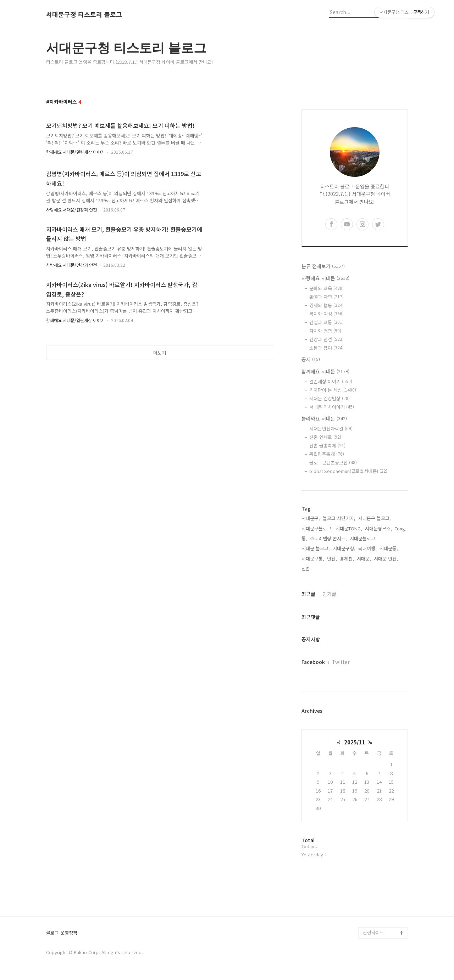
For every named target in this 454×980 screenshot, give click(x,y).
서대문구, (310, 518)
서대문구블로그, (317, 528)
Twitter (341, 661)
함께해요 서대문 (325, 371)
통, (304, 538)
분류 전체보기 (323, 266)
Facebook (313, 661)
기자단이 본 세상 (332, 390)
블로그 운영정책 (61, 933)
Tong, (400, 528)
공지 (310, 359)
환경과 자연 (326, 296)
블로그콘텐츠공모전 (333, 462)
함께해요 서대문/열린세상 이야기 (75, 152)
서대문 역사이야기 (331, 407)
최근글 (308, 593)
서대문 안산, (386, 558)
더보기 (159, 352)
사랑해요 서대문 (325, 278)
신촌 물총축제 (327, 445)
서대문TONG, (349, 528)
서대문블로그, (363, 538)
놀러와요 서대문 (324, 418)
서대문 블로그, (315, 548)
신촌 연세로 (325, 437)
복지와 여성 (326, 313)
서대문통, (389, 548)
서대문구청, (344, 548)
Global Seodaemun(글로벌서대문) (348, 471)
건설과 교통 (326, 322)
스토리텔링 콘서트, (328, 538)
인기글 (329, 593)
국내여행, (367, 548)
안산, (332, 558)
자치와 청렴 (325, 330)
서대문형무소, (378, 528)
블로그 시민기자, (339, 518)
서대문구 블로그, (374, 518)
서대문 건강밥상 (329, 398)
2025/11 (354, 742)
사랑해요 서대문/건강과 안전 (71, 210)
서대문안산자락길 (331, 428)
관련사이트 (373, 932)
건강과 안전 (326, 339)
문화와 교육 (326, 288)
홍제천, (347, 558)
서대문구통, (312, 558)
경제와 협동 (326, 305)
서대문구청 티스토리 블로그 (84, 14)
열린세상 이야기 (330, 381)
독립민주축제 (326, 454)
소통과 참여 (326, 347)
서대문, (364, 558)
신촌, (306, 568)
